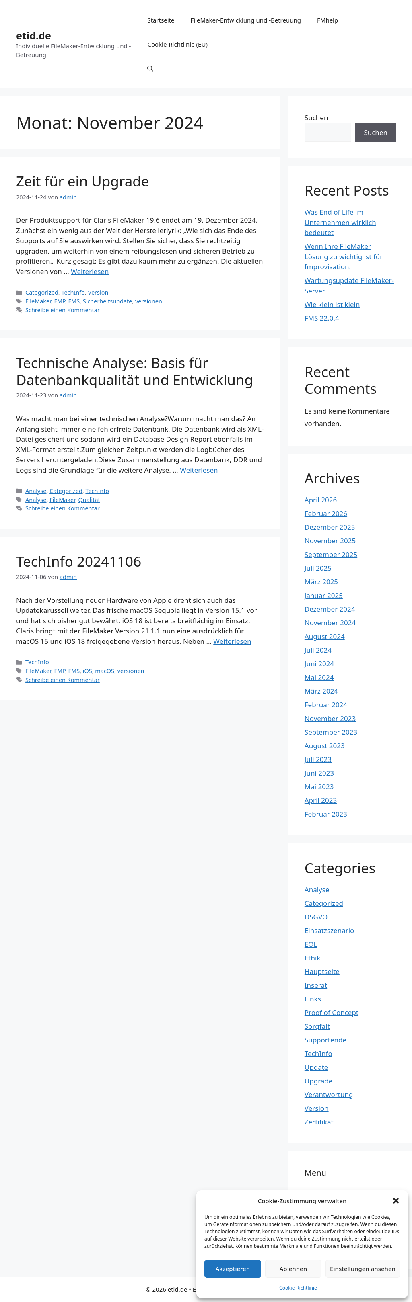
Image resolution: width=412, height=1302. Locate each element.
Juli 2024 (318, 650)
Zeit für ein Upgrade (82, 181)
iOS (87, 671)
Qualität (89, 500)
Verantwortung (329, 1094)
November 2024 (330, 622)
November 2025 (330, 540)
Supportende (325, 1039)
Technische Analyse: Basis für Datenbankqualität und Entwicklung (134, 371)
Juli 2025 (318, 568)
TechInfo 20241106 (78, 561)
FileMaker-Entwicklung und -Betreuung (246, 20)
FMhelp (327, 20)
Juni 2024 (319, 663)
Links (313, 998)
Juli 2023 (318, 759)
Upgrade (319, 1080)
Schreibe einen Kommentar (62, 310)
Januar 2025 (324, 595)
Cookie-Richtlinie (298, 1287)
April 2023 (321, 800)
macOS (104, 671)
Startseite (160, 20)
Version (98, 292)
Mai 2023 (319, 786)
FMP (59, 301)
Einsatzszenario (329, 930)
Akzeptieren (232, 1269)
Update (316, 1067)
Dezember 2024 (330, 609)
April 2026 (321, 499)
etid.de (33, 35)
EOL (311, 944)
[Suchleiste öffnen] (150, 68)
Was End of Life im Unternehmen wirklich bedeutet (340, 222)
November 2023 (330, 718)
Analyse (35, 491)
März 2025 (321, 581)
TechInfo (73, 292)
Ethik (313, 957)
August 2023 (325, 745)
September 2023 (331, 732)
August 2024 (325, 636)
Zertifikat (319, 1121)
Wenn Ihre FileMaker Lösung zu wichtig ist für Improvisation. (344, 256)
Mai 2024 (319, 677)
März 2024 (321, 691)
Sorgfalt (317, 1026)
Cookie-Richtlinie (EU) (177, 44)
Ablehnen (293, 1269)
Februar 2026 (326, 513)
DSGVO (316, 916)
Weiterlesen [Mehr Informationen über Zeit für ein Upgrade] (90, 271)
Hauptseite (322, 971)
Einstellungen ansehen (363, 1269)
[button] (396, 1201)
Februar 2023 (326, 814)
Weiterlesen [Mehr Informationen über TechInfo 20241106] (232, 641)
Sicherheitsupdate (107, 301)
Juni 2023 (319, 773)
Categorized (41, 292)
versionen (148, 301)
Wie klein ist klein (332, 304)
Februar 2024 (326, 704)
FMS (74, 301)
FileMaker (38, 301)
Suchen (316, 117)
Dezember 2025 (330, 527)
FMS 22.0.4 (322, 318)
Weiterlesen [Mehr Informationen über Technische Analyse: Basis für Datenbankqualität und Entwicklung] (199, 470)
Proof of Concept (331, 1012)
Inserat (316, 985)
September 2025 (331, 554)
